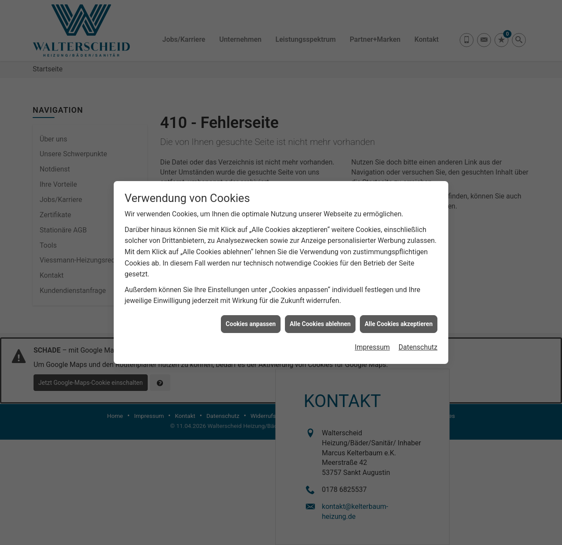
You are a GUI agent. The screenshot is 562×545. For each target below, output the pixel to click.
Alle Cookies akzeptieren (399, 319)
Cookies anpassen (251, 319)
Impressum (372, 343)
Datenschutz (418, 343)
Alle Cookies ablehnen (320, 319)
